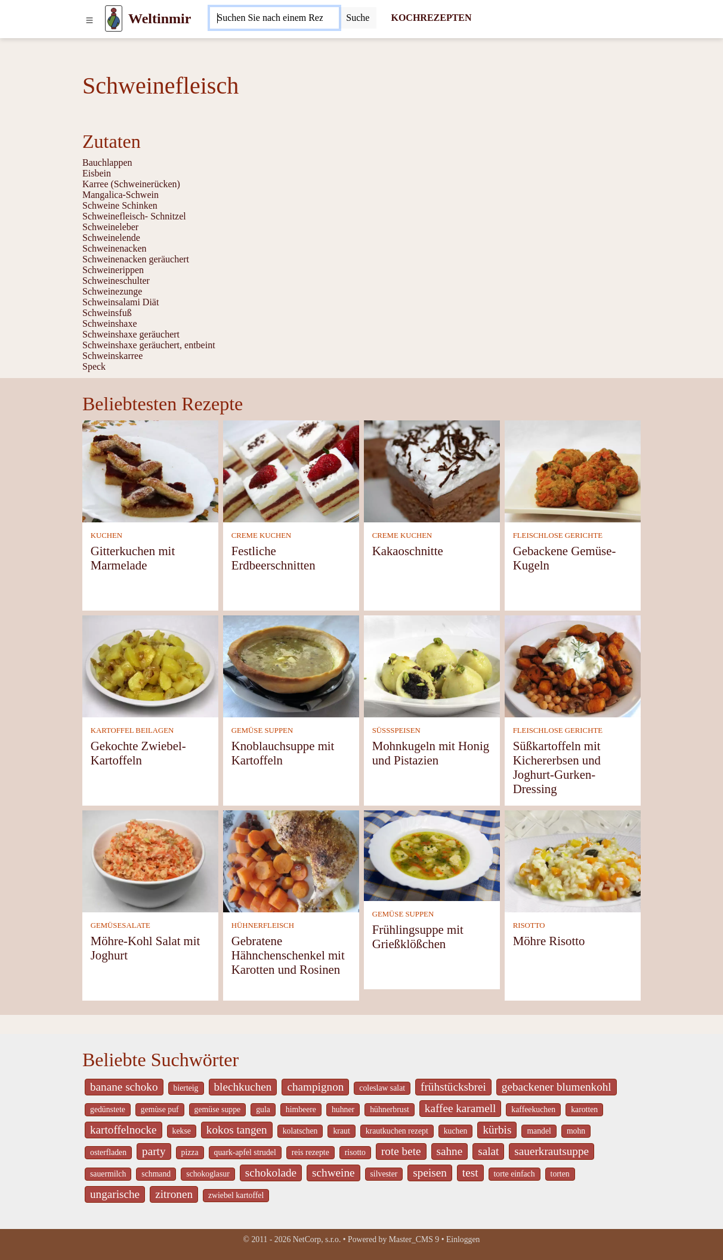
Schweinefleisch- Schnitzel (134, 216)
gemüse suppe (217, 1109)
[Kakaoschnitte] (432, 470)
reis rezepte (310, 1152)
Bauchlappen (107, 162)
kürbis (497, 1129)
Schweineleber (110, 227)
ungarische (115, 1194)
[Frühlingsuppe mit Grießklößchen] (432, 854)
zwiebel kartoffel (236, 1195)
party (153, 1151)
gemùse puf (160, 1109)
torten (560, 1173)
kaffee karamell (460, 1108)
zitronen (174, 1194)
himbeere (301, 1109)
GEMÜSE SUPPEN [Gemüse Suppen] (262, 730)
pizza (190, 1152)
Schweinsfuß (107, 313)
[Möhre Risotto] (573, 860)
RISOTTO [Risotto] (529, 925)
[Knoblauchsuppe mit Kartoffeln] (291, 665)
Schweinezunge (112, 291)
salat (488, 1151)
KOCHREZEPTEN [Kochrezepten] (431, 18)
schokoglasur (208, 1173)
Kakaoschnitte (407, 551)
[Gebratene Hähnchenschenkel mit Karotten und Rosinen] (291, 860)
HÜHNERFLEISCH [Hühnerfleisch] (262, 925)
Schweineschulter (116, 280)
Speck (94, 366)
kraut (341, 1130)
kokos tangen (236, 1129)
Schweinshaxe (109, 323)
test (470, 1172)
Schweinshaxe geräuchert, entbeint (148, 345)
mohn (576, 1130)
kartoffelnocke (123, 1129)
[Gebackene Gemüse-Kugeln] (573, 470)
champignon (315, 1087)
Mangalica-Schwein (120, 195)
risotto (355, 1152)
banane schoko (124, 1087)
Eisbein (96, 173)
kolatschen (300, 1130)
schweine (333, 1172)
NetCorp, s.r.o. (317, 1239)
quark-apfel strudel (245, 1152)
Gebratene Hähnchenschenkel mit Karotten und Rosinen (288, 955)
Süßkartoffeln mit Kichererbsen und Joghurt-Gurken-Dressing (557, 767)
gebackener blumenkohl (556, 1087)
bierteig (186, 1087)
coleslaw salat (382, 1087)
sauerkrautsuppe (551, 1151)
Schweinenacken (114, 248)
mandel (539, 1130)
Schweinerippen (113, 270)
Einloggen (463, 1239)
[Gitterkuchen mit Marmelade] (150, 470)
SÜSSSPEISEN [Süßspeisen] (396, 730)
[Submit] (357, 18)
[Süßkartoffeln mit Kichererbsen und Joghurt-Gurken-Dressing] (573, 665)
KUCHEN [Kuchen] (106, 535)
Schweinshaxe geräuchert (131, 334)
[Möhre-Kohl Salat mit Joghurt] (150, 860)
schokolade (270, 1172)
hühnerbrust (389, 1109)
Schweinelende (111, 238)
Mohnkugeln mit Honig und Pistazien (430, 753)
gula (263, 1109)
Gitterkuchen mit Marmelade (133, 558)
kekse (181, 1130)
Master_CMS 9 (414, 1239)
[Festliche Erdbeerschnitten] (291, 470)
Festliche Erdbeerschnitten (273, 558)
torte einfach (514, 1173)
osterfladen (108, 1152)
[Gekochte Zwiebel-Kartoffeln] (150, 665)
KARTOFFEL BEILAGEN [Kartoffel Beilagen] (132, 730)
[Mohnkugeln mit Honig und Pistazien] (432, 665)
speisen (430, 1172)
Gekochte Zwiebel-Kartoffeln (138, 753)
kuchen (456, 1130)
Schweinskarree (112, 356)
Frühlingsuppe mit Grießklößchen (418, 936)
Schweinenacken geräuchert (135, 259)
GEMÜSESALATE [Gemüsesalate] (120, 925)
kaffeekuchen (533, 1109)
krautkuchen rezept (397, 1130)
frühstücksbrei (453, 1087)
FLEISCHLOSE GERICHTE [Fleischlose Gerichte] (557, 535)
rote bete (401, 1151)
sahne (450, 1151)
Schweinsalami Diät (120, 302)
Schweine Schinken (119, 205)
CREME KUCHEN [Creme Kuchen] (261, 535)
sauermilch (108, 1173)
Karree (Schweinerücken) (131, 184)
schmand (156, 1173)
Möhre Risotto (549, 941)
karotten (584, 1109)
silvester (384, 1173)
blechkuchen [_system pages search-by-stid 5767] (243, 1087)
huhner (343, 1109)
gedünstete (107, 1109)
